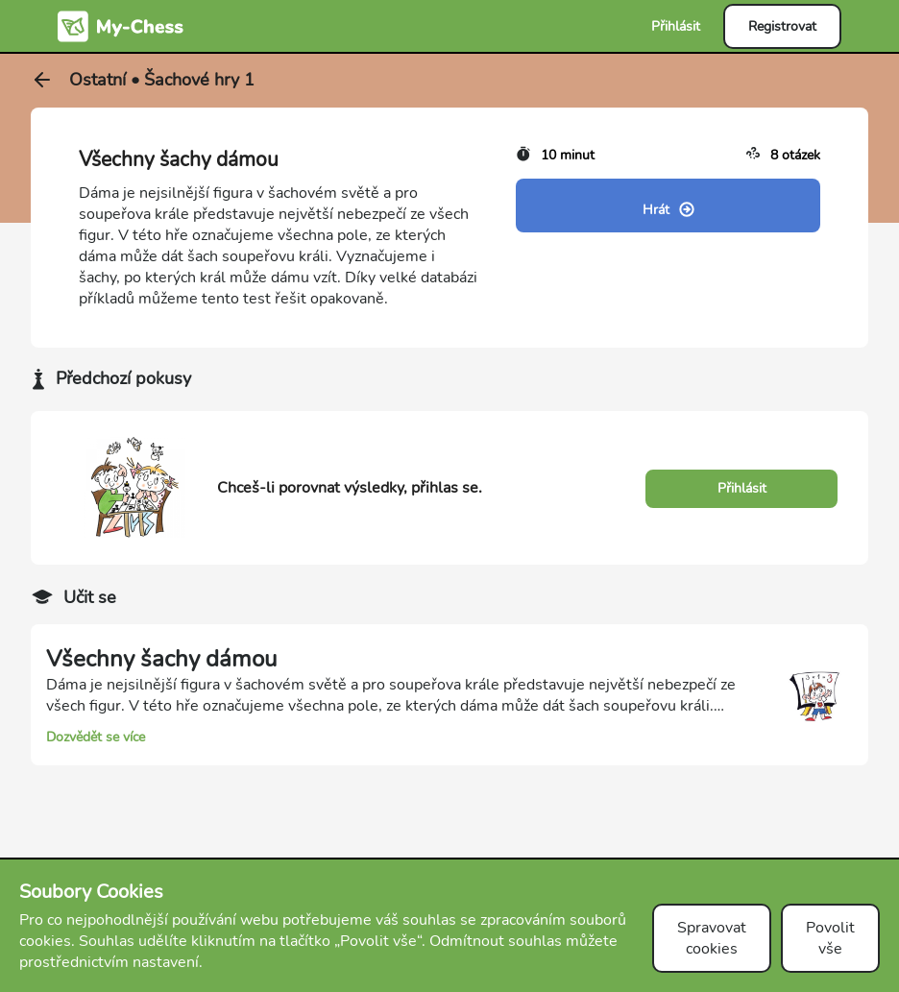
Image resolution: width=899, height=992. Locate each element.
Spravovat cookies (711, 938)
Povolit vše (830, 938)
